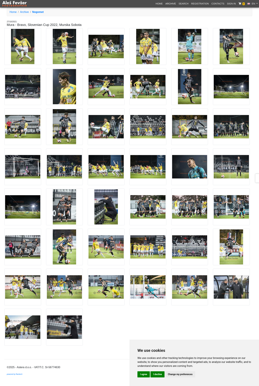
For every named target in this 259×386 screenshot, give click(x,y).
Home (159, 3)
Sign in (231, 3)
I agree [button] (143, 374)
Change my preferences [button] (180, 374)
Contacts (217, 3)
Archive (170, 3)
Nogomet (38, 12)
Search (183, 3)
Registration (200, 3)
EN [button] (251, 3)
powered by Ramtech (14, 374)
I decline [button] (157, 374)
